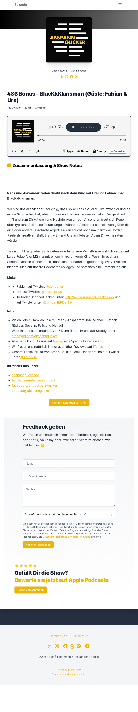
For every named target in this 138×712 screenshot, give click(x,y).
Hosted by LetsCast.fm (69, 669)
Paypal (58, 341)
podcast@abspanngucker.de (33, 391)
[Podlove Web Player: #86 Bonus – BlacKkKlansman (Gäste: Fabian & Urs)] (69, 136)
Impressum (81, 636)
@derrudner (54, 286)
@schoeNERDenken (58, 302)
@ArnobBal (28, 357)
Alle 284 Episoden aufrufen (69, 402)
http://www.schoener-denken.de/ (89, 297)
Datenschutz (58, 636)
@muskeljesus (51, 292)
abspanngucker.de (25, 375)
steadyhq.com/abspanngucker (34, 336)
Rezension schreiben (31, 589)
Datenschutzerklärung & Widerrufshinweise (66, 536)
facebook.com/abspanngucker (34, 385)
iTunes (98, 347)
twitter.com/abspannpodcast (33, 380)
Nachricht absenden (38, 544)
